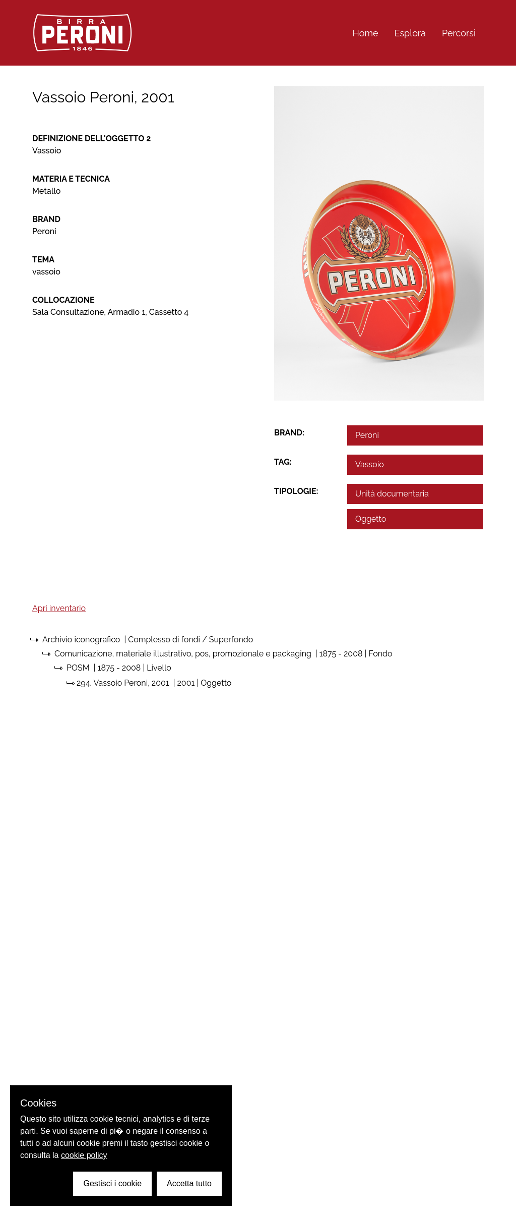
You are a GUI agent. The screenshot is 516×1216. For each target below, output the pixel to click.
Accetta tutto (189, 1183)
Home (365, 33)
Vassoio (369, 464)
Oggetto (370, 519)
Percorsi (459, 33)
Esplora (410, 33)
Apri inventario (59, 608)
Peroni (367, 435)
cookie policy (84, 1155)
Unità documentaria (392, 494)
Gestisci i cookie (112, 1183)
